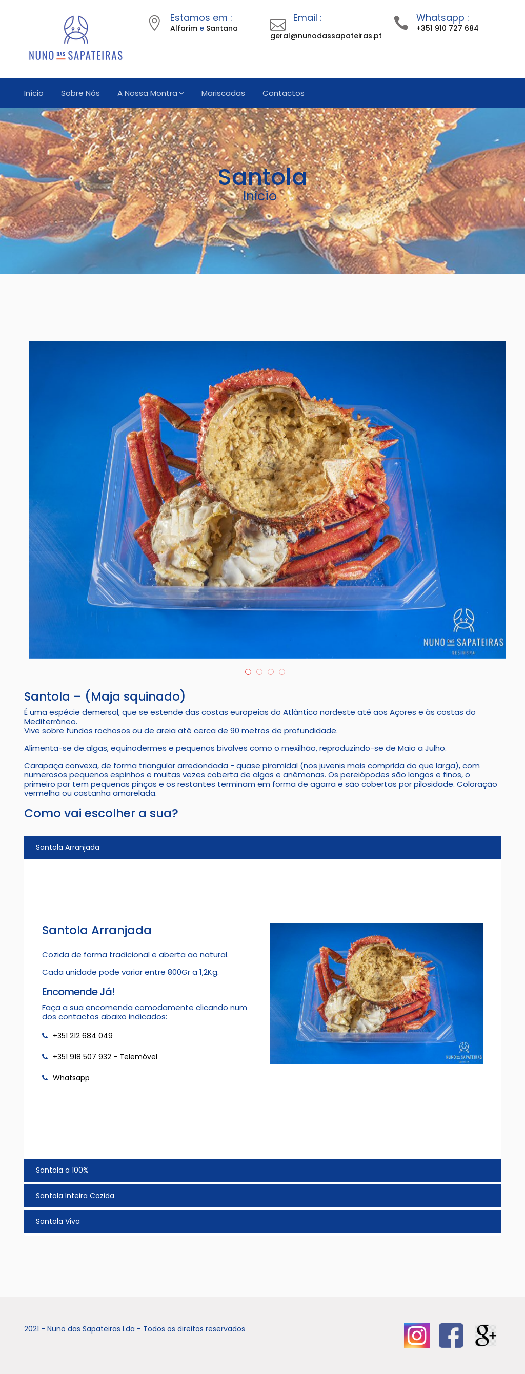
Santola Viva (58, 1221)
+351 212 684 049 (83, 1036)
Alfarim (183, 28)
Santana (222, 28)
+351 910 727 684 (447, 28)
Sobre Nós (80, 93)
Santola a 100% (62, 1170)
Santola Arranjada (67, 847)
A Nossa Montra (147, 93)
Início (34, 93)
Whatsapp (71, 1078)
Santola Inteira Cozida (75, 1196)
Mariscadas (223, 93)
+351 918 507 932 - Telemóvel (105, 1057)
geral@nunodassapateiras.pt (326, 36)
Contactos (283, 93)
